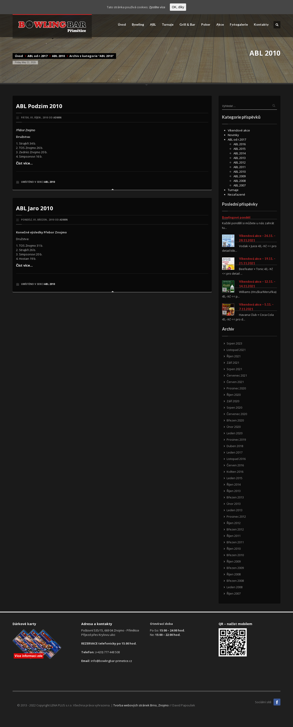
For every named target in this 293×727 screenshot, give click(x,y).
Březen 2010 (235, 555)
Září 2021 (233, 363)
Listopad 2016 (236, 459)
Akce (219, 24)
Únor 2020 (234, 427)
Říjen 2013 (234, 491)
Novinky (233, 135)
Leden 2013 (234, 510)
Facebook (277, 702)
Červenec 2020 (237, 414)
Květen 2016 (235, 472)
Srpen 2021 (234, 369)
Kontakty (261, 24)
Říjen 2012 (234, 523)
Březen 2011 (235, 542)
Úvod (122, 24)
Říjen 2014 (234, 484)
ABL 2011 (239, 167)
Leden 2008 (234, 587)
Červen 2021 (235, 382)
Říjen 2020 (234, 395)
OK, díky (178, 7)
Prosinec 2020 (236, 388)
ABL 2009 (239, 176)
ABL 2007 (239, 185)
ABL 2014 (239, 153)
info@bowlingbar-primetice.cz (111, 661)
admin (57, 117)
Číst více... (24, 163)
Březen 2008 (235, 581)
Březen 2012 (235, 529)
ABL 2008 (239, 181)
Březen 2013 (235, 497)
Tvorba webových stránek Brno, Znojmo (141, 705)
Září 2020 (233, 401)
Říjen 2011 (234, 536)
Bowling (136, 24)
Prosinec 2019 (236, 439)
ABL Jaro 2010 (34, 208)
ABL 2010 (58, 56)
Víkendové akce (239, 130)
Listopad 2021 (236, 350)
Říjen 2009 (234, 561)
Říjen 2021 (234, 356)
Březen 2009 (235, 568)
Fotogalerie (237, 24)
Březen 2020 (235, 420)
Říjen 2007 (234, 593)
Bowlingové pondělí (236, 217)
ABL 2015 (239, 149)
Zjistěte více (157, 7)
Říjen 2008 (234, 574)
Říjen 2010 (234, 549)
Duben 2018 (235, 446)
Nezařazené (236, 194)
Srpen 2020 (234, 407)
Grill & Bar (187, 24)
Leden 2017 (234, 452)
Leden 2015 (234, 478)
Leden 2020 (234, 433)
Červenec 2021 (237, 375)
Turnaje (168, 24)
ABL (151, 24)
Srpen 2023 (234, 343)
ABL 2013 (239, 158)
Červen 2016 (235, 465)
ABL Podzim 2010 (39, 106)
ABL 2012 (239, 162)
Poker (205, 24)
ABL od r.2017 (37, 56)
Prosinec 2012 (236, 516)
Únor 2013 (234, 504)
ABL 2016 (239, 144)
